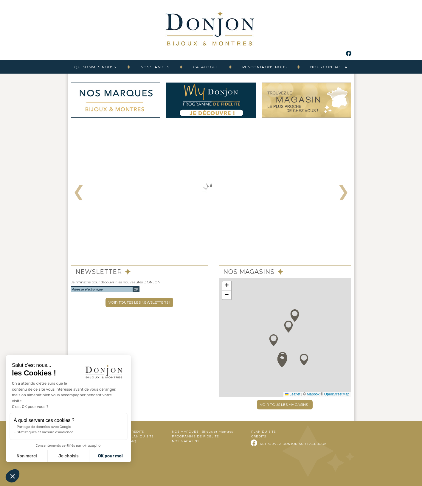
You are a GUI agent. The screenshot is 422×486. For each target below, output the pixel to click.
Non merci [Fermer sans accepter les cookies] (26, 456)
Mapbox (313, 394)
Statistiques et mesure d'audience (45, 432)
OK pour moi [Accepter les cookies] (110, 456)
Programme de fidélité (195, 436)
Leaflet (292, 394)
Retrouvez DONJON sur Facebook (293, 444)
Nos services (155, 67)
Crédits (136, 432)
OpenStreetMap (337, 394)
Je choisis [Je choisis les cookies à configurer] (68, 456)
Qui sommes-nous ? (95, 67)
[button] (304, 360)
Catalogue (205, 67)
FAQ (132, 441)
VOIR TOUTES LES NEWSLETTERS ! (139, 302)
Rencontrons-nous (264, 67)
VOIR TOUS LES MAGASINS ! (285, 404)
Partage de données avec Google (44, 427)
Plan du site (141, 436)
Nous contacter (328, 67)
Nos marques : (202, 432)
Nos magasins (185, 441)
